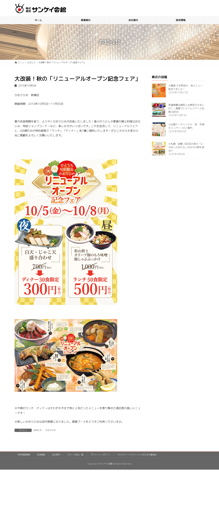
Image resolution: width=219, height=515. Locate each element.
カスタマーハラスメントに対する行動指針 (137, 454)
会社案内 (56, 454)
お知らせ (37, 430)
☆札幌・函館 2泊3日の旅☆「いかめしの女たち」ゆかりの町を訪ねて (186, 147)
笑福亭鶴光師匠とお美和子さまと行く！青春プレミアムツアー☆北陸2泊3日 (186, 108)
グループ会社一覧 (75, 454)
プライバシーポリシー (100, 454)
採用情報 (41, 454)
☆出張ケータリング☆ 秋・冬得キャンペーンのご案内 (186, 126)
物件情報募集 (24, 454)
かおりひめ (50, 430)
